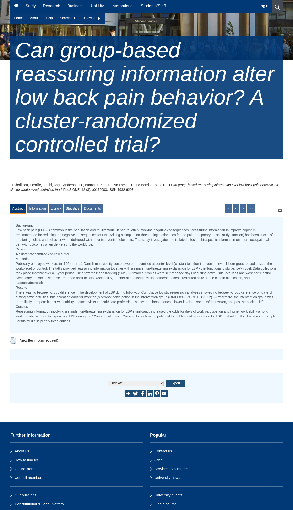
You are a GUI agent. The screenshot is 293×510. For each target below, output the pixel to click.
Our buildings (25, 495)
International (123, 6)
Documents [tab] (92, 208)
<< (228, 208)
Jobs (158, 460)
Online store (24, 469)
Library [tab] (56, 208)
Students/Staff (153, 6)
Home (18, 18)
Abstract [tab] (18, 208)
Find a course (165, 504)
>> (251, 208)
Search (68, 18)
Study (31, 6)
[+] (280, 210)
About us (22, 451)
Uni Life (97, 6)
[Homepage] (16, 6)
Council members (29, 478)
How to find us (26, 460)
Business (75, 6)
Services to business (171, 469)
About (34, 18)
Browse (92, 18)
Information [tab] (37, 208)
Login (263, 6)
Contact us (163, 451)
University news (167, 478)
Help (49, 18)
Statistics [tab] (72, 208)
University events (168, 495)
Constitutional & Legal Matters (39, 504)
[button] (277, 6)
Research (51, 6)
